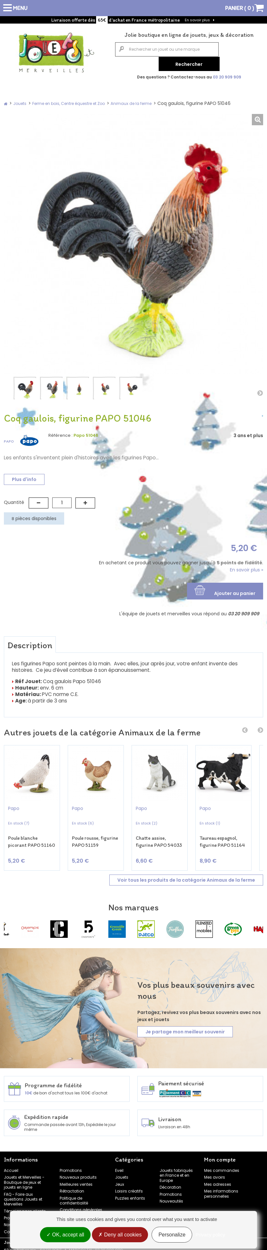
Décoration (170, 1184)
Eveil (119, 1167)
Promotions (71, 1167)
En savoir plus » (246, 568)
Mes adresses (217, 1181)
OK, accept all (65, 1234)
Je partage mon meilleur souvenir (185, 1028)
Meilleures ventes (76, 1181)
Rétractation (72, 1188)
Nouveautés (171, 1198)
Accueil (11, 1167)
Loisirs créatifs (129, 1188)
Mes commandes (221, 1167)
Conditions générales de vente (81, 1209)
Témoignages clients (25, 1208)
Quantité (14, 501)
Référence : (60, 434)
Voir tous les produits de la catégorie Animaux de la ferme (186, 877)
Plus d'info (24, 478)
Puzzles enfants (130, 1195)
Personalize (171, 1234)
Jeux (119, 1181)
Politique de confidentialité (74, 1197)
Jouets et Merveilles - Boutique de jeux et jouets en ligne (24, 1179)
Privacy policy (210, 1234)
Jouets (121, 1174)
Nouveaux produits (78, 1174)
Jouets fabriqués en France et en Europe (176, 1172)
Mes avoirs (214, 1174)
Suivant (260, 391)
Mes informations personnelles (221, 1190)
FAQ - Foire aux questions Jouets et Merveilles (23, 1196)
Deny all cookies (120, 1234)
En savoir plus (197, 20)
